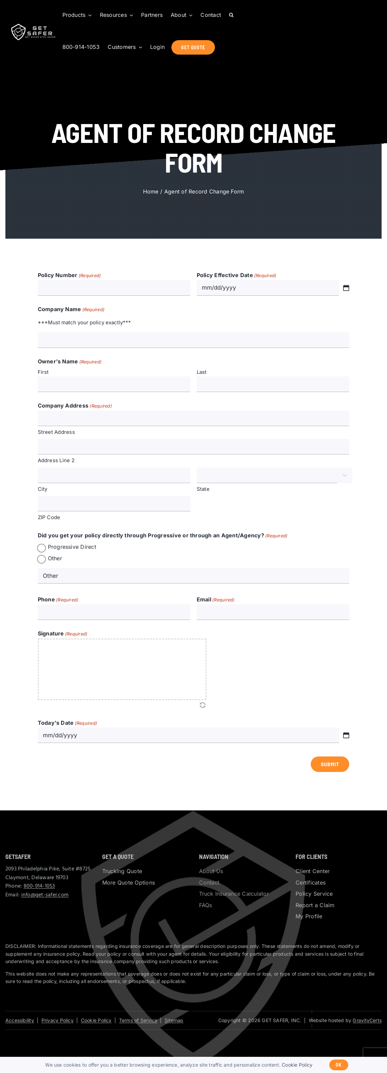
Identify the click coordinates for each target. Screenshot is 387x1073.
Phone (58, 600)
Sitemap (174, 1020)
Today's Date (68, 723)
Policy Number (69, 275)
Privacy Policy (58, 1020)
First (43, 372)
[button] (231, 15)
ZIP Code (49, 517)
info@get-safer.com (44, 895)
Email (216, 600)
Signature (63, 634)
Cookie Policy (96, 1020)
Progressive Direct (72, 546)
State (203, 489)
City (43, 489)
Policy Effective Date (237, 275)
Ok (339, 1065)
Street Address (56, 432)
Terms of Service (138, 1020)
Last (202, 372)
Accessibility (19, 1020)
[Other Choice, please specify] (194, 576)
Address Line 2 (56, 460)
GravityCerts (367, 1020)
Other (55, 558)
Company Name (71, 309)
